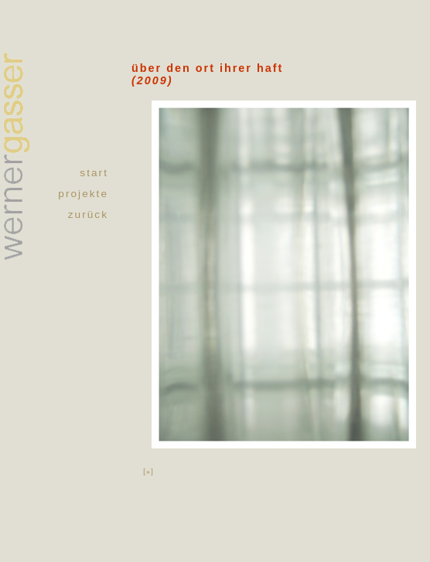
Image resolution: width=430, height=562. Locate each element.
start (94, 173)
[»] (148, 470)
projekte (83, 193)
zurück (88, 214)
